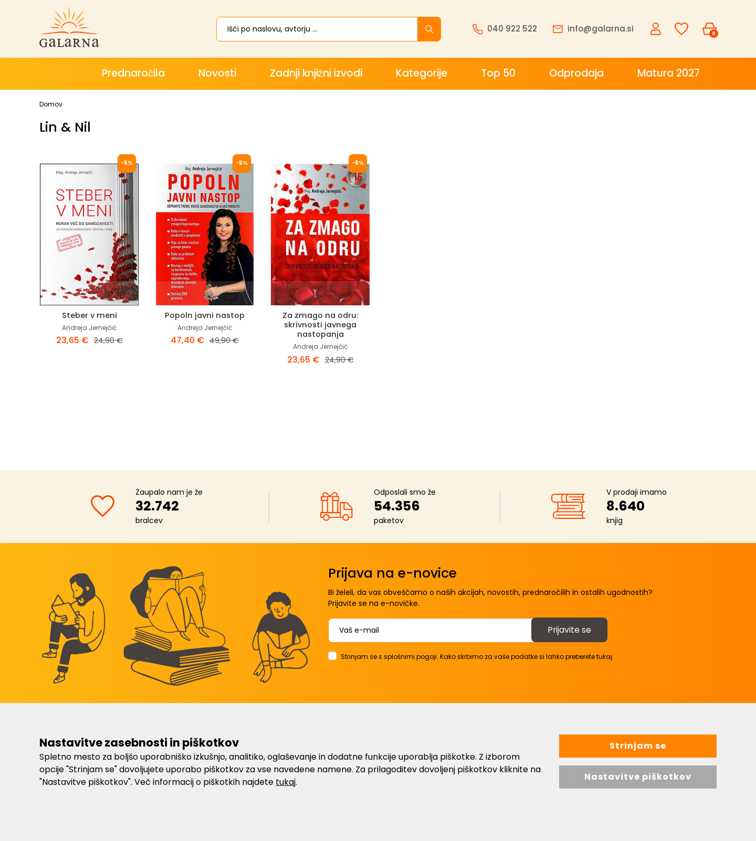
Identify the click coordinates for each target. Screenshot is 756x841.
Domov (50, 104)
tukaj (286, 782)
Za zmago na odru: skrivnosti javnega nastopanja (320, 324)
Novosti (217, 73)
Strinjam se (638, 746)
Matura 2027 (668, 73)
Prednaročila (133, 73)
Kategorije (421, 73)
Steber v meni (89, 315)
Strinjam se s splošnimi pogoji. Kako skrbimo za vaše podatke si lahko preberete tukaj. (477, 656)
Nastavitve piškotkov (637, 777)
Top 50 (498, 73)
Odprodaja (576, 73)
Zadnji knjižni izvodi (316, 73)
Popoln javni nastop (205, 315)
